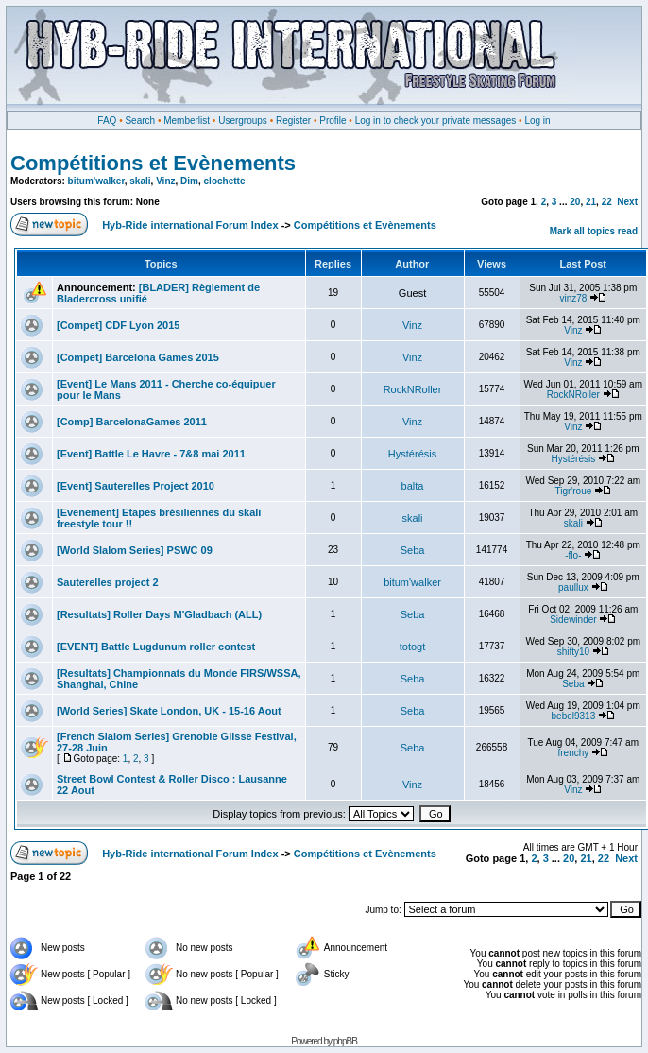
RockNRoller (413, 389)
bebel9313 (574, 716)
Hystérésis (412, 453)
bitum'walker (96, 181)
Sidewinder (573, 619)
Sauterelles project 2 (108, 582)
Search (140, 120)
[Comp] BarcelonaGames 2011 (132, 421)
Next (627, 202)
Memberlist (186, 120)
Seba (413, 550)
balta (412, 486)
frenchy (572, 753)
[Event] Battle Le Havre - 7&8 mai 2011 (151, 453)
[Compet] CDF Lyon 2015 (118, 325)
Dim (189, 181)
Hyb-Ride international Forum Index (190, 225)
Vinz (165, 181)
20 (575, 202)
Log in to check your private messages (436, 120)
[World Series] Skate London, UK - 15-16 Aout (169, 710)
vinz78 (573, 298)
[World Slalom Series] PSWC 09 (135, 550)
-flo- (573, 555)
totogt (413, 646)
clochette (225, 181)
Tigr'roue (572, 491)
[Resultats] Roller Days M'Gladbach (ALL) (159, 614)
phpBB (345, 1041)
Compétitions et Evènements (153, 163)
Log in (537, 120)
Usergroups (242, 120)
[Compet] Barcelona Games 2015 (138, 357)
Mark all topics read (594, 231)
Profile (332, 120)
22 (607, 202)
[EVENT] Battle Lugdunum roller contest (156, 646)
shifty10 (573, 652)
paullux (573, 587)
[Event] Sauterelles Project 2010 (135, 486)
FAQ (106, 120)
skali (139, 181)
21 (591, 202)
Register (293, 120)
